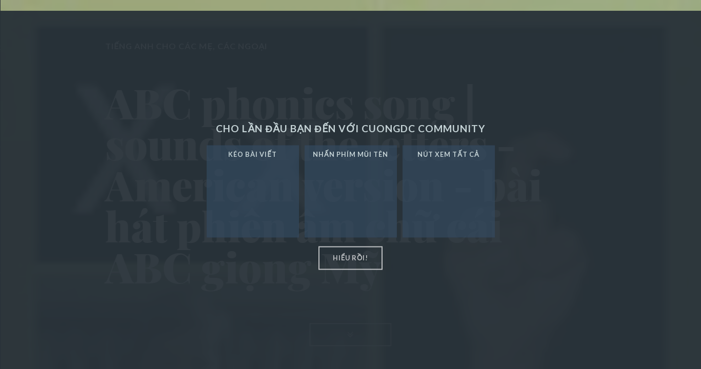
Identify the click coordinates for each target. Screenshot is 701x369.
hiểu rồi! (351, 258)
